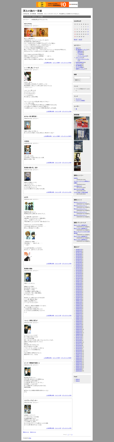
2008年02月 (79, 332)
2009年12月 (79, 299)
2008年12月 (79, 316)
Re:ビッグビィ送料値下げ (80, 225)
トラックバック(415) (66, 357)
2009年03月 (79, 311)
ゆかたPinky (28, 23)
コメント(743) (56, 357)
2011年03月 (79, 275)
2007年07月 (79, 343)
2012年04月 (79, 265)
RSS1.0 (78, 379)
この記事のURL (48, 62)
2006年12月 (79, 355)
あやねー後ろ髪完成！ (30, 116)
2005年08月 (79, 370)
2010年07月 (79, 288)
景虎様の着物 (28, 268)
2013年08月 (79, 256)
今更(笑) (26, 141)
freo (30, 438)
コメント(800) (56, 62)
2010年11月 (79, 281)
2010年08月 (79, 286)
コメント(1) (58, 162)
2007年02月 (79, 351)
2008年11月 (79, 318)
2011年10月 (79, 268)
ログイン (34, 16)
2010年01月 (79, 297)
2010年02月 (79, 296)
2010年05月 (79, 291)
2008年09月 (79, 321)
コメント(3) (58, 315)
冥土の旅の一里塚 (32, 11)
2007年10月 (79, 339)
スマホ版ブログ (78, 186)
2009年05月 (79, 308)
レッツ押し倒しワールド (31, 67)
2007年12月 (79, 335)
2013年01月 (79, 260)
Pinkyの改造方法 (80, 62)
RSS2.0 (78, 381)
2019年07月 (79, 249)
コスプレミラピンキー (30, 400)
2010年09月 (79, 284)
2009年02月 (79, 313)
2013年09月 (79, 254)
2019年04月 (79, 251)
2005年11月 (79, 366)
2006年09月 (79, 359)
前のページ (26, 432)
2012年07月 (79, 264)
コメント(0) (58, 111)
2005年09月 (79, 369)
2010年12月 (79, 280)
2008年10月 (79, 319)
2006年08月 (79, 361)
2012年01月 (79, 267)
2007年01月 (79, 353)
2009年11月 (79, 300)
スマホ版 (40, 16)
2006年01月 (79, 363)
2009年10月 (79, 302)
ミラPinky (80, 54)
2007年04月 (79, 348)
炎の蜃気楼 (78, 65)
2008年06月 (79, 326)
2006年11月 (79, 356)
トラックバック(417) (66, 136)
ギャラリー (78, 99)
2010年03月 (79, 294)
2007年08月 (79, 342)
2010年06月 (79, 289)
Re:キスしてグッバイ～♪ (80, 202)
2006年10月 (79, 358)
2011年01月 (79, 278)
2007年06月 (79, 345)
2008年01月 (79, 334)
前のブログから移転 (79, 189)
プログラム (78, 64)
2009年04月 (79, 310)
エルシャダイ (79, 57)
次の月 (80, 39)
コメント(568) (56, 136)
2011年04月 (79, 273)
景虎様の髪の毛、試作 (30, 167)
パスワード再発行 (80, 100)
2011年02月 (79, 276)
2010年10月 (79, 283)
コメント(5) (58, 192)
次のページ (33, 432)
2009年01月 (79, 315)
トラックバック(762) (66, 62)
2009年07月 (79, 305)
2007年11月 (79, 337)
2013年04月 (79, 259)
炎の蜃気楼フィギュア (81, 49)
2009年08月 (79, 303)
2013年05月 (79, 257)
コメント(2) (58, 263)
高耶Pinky (80, 51)
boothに (76, 178)
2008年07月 (79, 324)
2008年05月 (79, 327)
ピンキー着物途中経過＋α (32, 363)
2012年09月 (79, 262)
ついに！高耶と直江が (30, 320)
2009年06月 (79, 307)
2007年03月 (79, 350)
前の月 (75, 39)
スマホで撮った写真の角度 (81, 192)
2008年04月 (79, 329)
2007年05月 (79, 347)
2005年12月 (79, 364)
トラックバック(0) (66, 111)
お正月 (26, 197)
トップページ (27, 16)
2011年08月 (79, 272)
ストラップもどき (82, 56)
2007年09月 (79, 340)
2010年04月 (79, 292)
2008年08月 (79, 323)
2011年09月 (79, 270)
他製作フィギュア (80, 68)
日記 (77, 48)
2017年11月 (79, 252)
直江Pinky (80, 52)
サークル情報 (79, 67)
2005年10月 (79, 367)
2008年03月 (79, 331)
